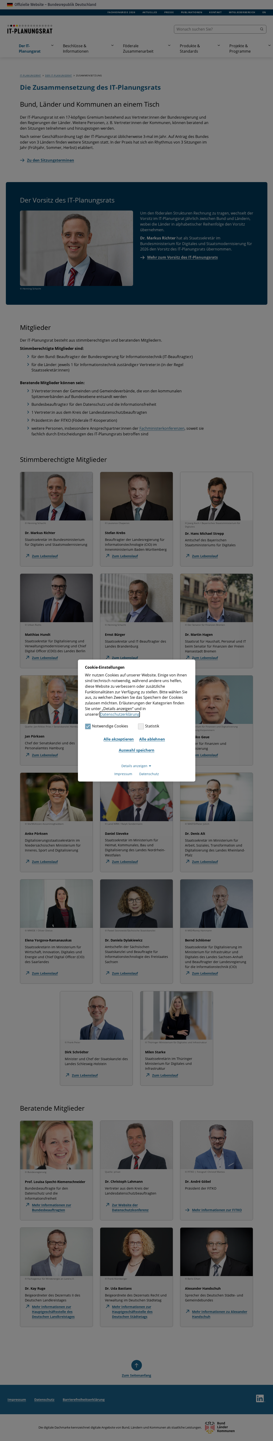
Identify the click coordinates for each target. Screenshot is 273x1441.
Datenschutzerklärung (119, 714)
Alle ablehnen (152, 739)
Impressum (123, 774)
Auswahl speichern (136, 750)
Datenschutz (149, 774)
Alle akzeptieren (119, 739)
